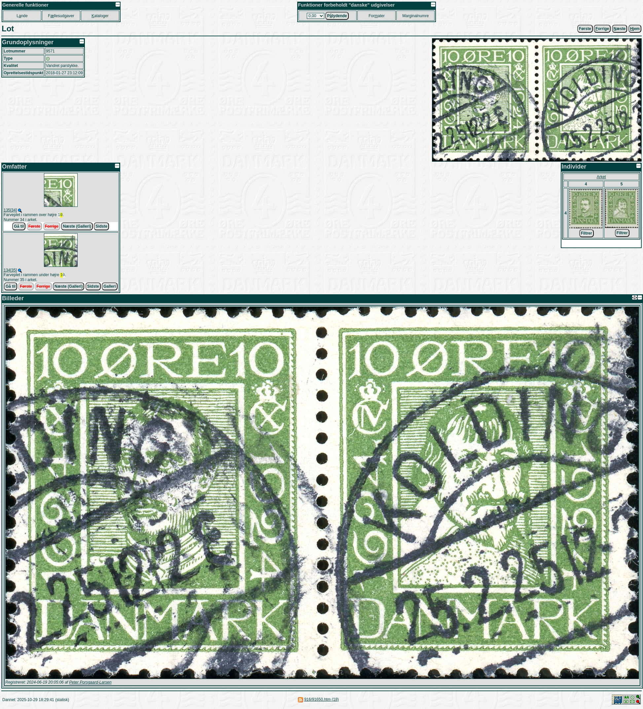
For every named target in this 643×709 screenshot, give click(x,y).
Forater (377, 16)
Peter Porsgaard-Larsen (90, 683)
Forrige (51, 227)
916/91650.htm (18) (321, 700)
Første (585, 28)
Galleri (109, 287)
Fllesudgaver (61, 16)
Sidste (101, 227)
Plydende (337, 16)
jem (635, 28)
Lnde (22, 16)
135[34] (10, 210)
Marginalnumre (415, 16)
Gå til (19, 227)
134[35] (10, 271)
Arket (601, 177)
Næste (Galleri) (77, 227)
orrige (602, 28)
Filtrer (586, 233)
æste (620, 28)
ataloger (99, 16)
